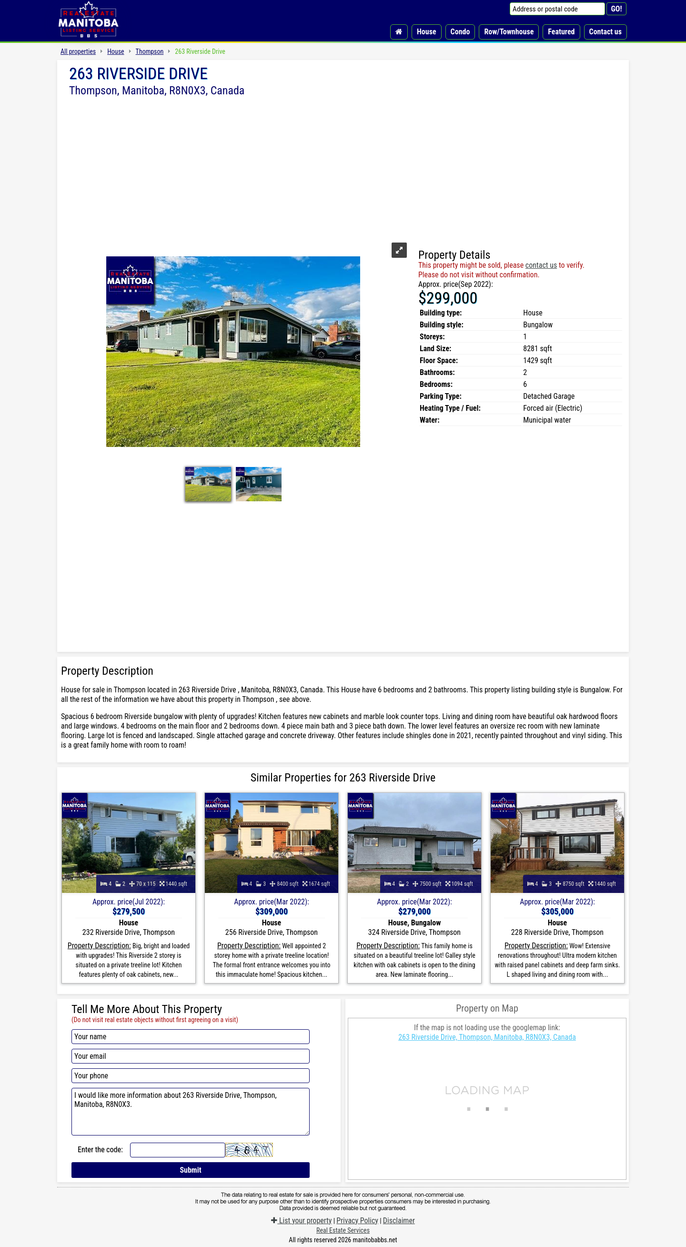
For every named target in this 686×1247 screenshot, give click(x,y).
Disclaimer (399, 1220)
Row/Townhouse (509, 31)
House (426, 31)
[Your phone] (190, 1075)
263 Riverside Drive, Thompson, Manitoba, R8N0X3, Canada (487, 1037)
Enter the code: (100, 1149)
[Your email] (190, 1056)
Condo (460, 31)
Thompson (150, 51)
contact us (541, 265)
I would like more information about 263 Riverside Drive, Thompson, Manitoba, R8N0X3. (190, 1111)
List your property (301, 1220)
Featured (561, 31)
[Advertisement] (343, 168)
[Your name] (190, 1036)
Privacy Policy (357, 1220)
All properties (78, 51)
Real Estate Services (343, 1230)
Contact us (605, 31)
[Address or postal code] (557, 8)
